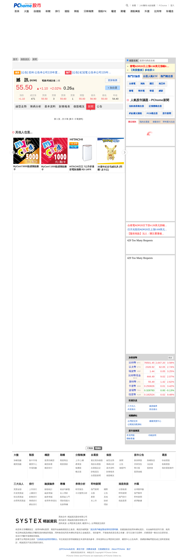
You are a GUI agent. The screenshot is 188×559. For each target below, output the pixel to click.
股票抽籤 (138, 472)
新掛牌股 (138, 460)
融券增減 (48, 497)
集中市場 (33, 460)
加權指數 (18, 460)
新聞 (134, 5)
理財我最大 (65, 501)
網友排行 (33, 504)
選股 (67, 11)
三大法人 (132, 406)
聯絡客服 (131, 438)
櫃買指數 (18, 464)
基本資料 (50, 106)
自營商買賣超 (19, 501)
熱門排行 (123, 497)
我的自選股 (144, 122)
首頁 (16, 11)
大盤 (26, 11)
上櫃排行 (33, 493)
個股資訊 (25, 59)
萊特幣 (132, 381)
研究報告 (79, 489)
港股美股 (135, 11)
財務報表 (64, 106)
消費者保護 (91, 549)
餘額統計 (48, 489)
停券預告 (138, 464)
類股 (76, 11)
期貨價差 (64, 464)
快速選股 (166, 460)
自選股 (37, 11)
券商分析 (80, 483)
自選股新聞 (96, 475)
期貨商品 (64, 460)
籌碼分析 (35, 106)
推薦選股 (166, 464)
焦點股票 (123, 501)
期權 (123, 11)
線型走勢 (21, 106)
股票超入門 (65, 497)
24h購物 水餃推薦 (147, 5)
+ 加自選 (112, 87)
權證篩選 (48, 464)
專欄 (62, 483)
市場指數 (33, 468)
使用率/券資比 (51, 501)
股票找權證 (49, 460)
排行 (57, 11)
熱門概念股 (167, 76)
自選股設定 (96, 468)
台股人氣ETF (150, 76)
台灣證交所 (133, 421)
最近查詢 (132, 122)
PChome (163, 5)
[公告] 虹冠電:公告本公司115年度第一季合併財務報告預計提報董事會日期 (92, 72)
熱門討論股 (134, 76)
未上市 (94, 501)
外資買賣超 (18, 493)
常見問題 (131, 435)
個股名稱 (133, 60)
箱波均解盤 (65, 489)
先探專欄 (64, 504)
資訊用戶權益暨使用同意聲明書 (104, 529)
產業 (93, 497)
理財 (106, 504)
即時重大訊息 (169, 122)
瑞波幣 (132, 371)
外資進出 (132, 409)
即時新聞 (96, 483)
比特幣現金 (135, 375)
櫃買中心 (33, 464)
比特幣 (158, 11)
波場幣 (132, 390)
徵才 (129, 549)
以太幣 (132, 366)
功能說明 (152, 435)
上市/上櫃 (79, 460)
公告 (99, 106)
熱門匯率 (138, 493)
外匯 (147, 11)
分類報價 (89, 11)
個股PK (102, 11)
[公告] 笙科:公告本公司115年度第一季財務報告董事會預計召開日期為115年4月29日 (41, 72)
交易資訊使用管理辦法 (47, 539)
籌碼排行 (33, 501)
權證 (113, 11)
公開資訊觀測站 (134, 424)
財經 (106, 501)
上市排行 (33, 489)
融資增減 (48, 493)
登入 (172, 5)
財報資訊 (95, 472)
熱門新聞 (95, 489)
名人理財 (64, 493)
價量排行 (157, 122)
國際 (106, 489)
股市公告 (139, 454)
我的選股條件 (168, 468)
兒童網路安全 (104, 549)
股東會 (150, 468)
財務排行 (33, 497)
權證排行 (48, 468)
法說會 (150, 464)
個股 (108, 454)
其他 (106, 497)
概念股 (78, 472)
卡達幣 (132, 385)
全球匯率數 (139, 489)
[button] (124, 152)
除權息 (170, 11)
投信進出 (153, 409)
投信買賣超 (18, 497)
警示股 (137, 468)
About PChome (118, 549)
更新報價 (112, 80)
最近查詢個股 (97, 460)
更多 (170, 358)
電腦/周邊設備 (48, 80)
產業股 (78, 464)
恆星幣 (132, 394)
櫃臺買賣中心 (155, 421)
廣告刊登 (80, 549)
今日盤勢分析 (81, 493)
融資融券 (153, 406)
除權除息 (151, 460)
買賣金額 (18, 489)
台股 (93, 493)
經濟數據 (138, 501)
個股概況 (79, 106)
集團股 (78, 468)
